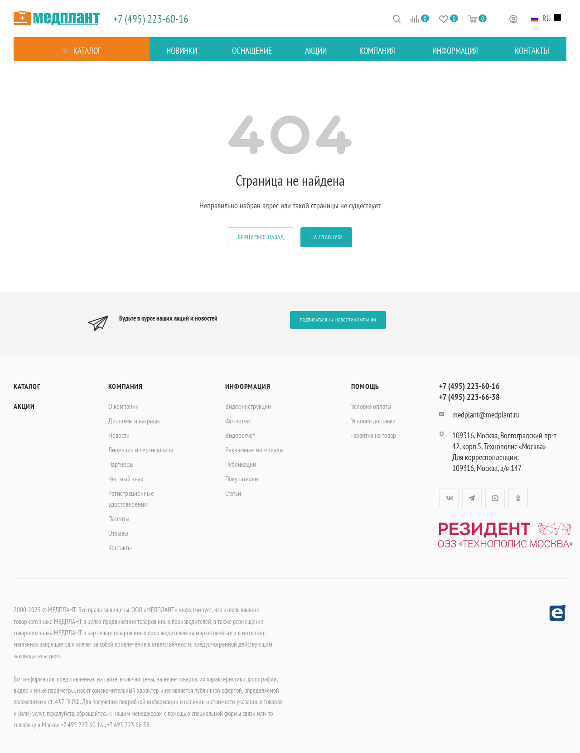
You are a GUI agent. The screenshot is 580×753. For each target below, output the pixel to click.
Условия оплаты (371, 406)
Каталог (27, 386)
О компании (123, 406)
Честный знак (125, 478)
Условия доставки (373, 420)
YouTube (495, 498)
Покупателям (241, 478)
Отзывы (118, 532)
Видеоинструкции (248, 406)
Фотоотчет (238, 420)
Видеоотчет (240, 435)
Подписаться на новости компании (338, 320)
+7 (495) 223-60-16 (150, 19)
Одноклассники (518, 498)
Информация (247, 386)
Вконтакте (449, 498)
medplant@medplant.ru (486, 414)
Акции (24, 406)
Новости (119, 435)
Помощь (365, 386)
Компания (125, 386)
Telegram (472, 498)
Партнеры (121, 464)
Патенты (119, 518)
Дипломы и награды (134, 420)
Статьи (233, 493)
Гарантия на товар (373, 435)
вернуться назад (261, 237)
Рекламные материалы (254, 449)
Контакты (120, 547)
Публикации (240, 464)
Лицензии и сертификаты (140, 449)
